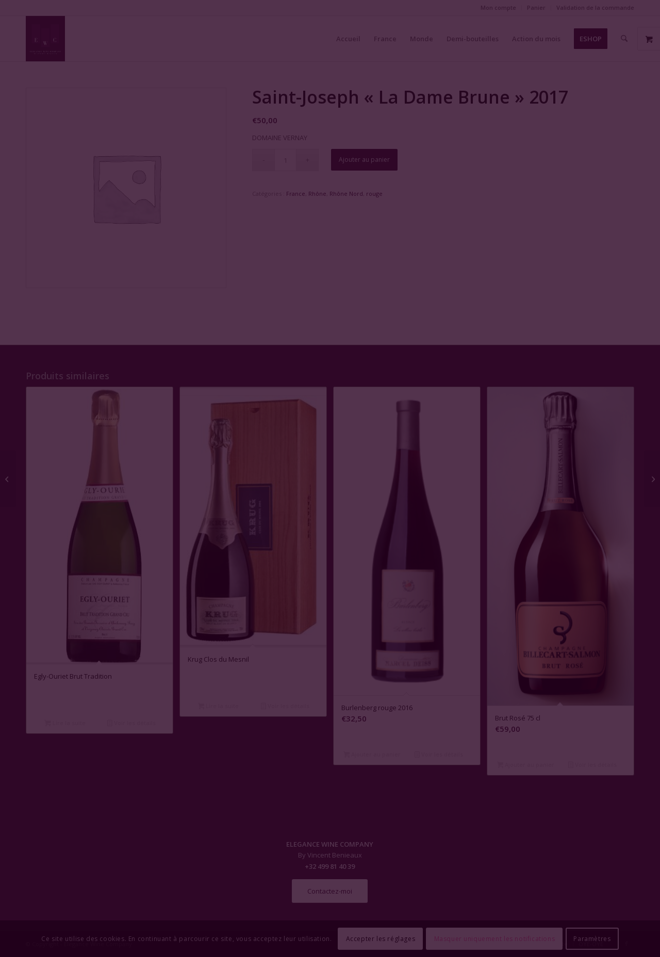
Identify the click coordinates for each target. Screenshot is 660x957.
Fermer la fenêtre (330, 572)
